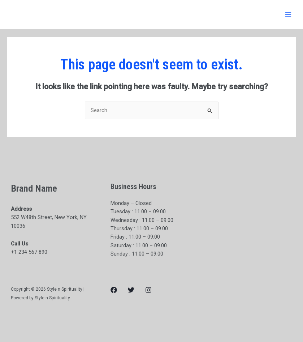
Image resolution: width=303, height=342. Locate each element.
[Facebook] (114, 290)
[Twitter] (131, 290)
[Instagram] (148, 290)
